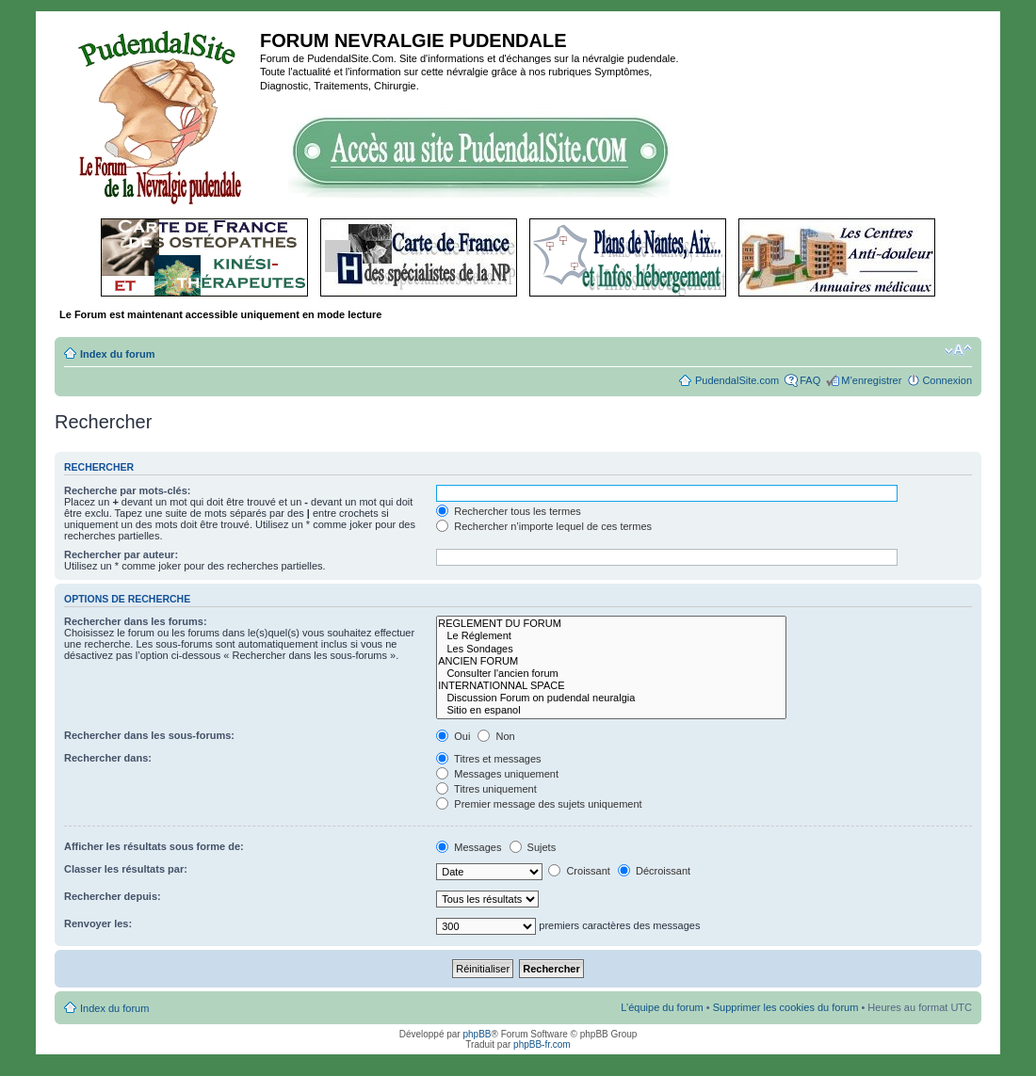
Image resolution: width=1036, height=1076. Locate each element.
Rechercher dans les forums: (135, 621)
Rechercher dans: (108, 757)
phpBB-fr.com (542, 1044)
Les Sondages (611, 649)
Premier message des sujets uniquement (538, 804)
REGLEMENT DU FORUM (611, 624)
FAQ (810, 380)
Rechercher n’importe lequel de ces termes (544, 526)
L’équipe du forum (662, 1007)
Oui (453, 736)
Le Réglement (611, 636)
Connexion (947, 380)
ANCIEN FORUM (611, 661)
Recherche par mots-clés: (127, 490)
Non (496, 736)
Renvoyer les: (98, 923)
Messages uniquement (497, 773)
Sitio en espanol (611, 710)
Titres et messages (488, 758)
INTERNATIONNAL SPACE (611, 686)
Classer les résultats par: (125, 869)
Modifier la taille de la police (958, 350)
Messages (468, 847)
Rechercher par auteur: (121, 554)
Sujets (533, 847)
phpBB (476, 1034)
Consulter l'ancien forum (611, 673)
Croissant (579, 870)
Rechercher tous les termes (508, 511)
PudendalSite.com (737, 380)
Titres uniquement (486, 789)
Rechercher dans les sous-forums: (149, 735)
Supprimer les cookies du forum (786, 1007)
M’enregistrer (871, 380)
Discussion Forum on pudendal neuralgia (611, 698)
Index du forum (117, 354)
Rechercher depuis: (112, 896)
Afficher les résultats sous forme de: (154, 846)
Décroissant (654, 870)
